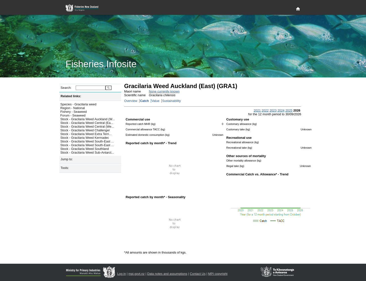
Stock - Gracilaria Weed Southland (84, 149)
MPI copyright (218, 274)
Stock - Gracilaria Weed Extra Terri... (86, 134)
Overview (130, 101)
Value (156, 101)
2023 (273, 110)
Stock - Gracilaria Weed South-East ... (87, 141)
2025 (288, 110)
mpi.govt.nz (136, 274)
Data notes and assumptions (167, 274)
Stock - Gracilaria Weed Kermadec (84, 138)
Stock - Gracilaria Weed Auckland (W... (87, 119)
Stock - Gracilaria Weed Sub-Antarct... (87, 152)
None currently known (164, 91)
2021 (257, 110)
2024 (280, 110)
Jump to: (67, 159)
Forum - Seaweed (73, 115)
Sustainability (171, 101)
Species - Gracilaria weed (78, 104)
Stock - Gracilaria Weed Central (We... (87, 126)
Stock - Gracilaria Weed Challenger (85, 130)
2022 (265, 110)
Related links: (71, 96)
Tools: (65, 168)
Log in (121, 274)
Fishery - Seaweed (73, 112)
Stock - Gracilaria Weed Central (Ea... (86, 123)
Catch (144, 101)
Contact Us (198, 274)
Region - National (72, 108)
